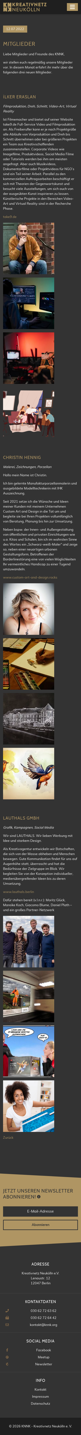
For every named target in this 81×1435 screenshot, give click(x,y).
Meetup (44, 1357)
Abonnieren (40, 1225)
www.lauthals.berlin (18, 892)
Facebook (43, 1350)
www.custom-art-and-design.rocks (30, 577)
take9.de (10, 217)
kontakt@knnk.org (43, 1325)
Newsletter (43, 1364)
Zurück (8, 1137)
